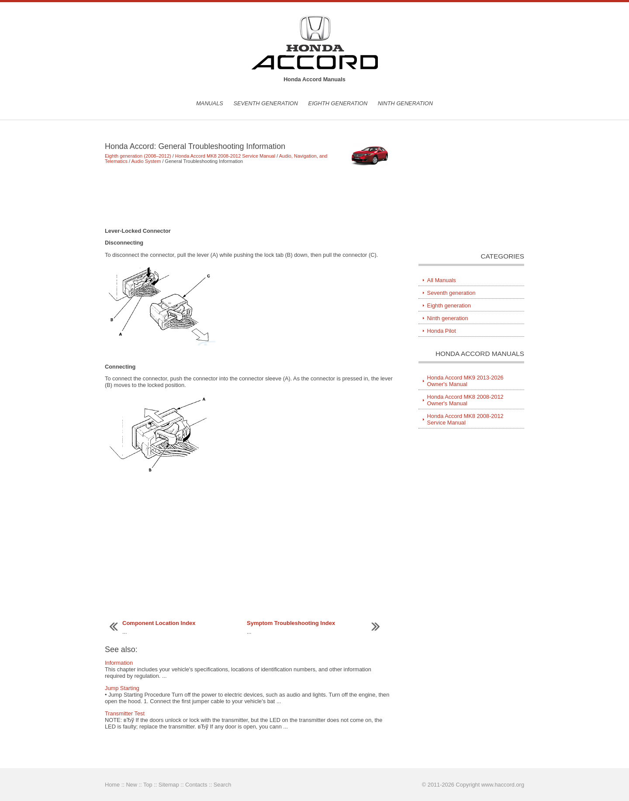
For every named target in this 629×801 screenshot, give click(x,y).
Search (223, 784)
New (131, 784)
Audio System (146, 161)
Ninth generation (405, 103)
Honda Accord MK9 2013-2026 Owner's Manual (465, 380)
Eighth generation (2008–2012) (138, 156)
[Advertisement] (249, 195)
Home (112, 784)
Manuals (209, 103)
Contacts (196, 784)
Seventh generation (265, 103)
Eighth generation (338, 103)
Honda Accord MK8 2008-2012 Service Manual (225, 156)
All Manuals (441, 280)
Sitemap (169, 784)
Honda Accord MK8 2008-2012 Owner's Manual (465, 400)
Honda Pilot (441, 331)
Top (147, 784)
